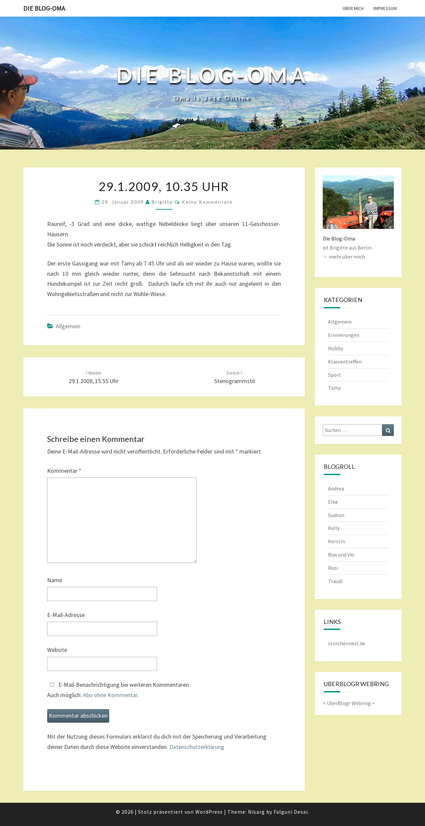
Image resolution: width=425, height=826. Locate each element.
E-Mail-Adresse (66, 615)
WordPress (209, 811)
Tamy (334, 387)
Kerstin (336, 541)
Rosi (333, 568)
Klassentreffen (345, 361)
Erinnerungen (343, 335)
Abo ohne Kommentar (110, 695)
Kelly (334, 528)
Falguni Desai (291, 811)
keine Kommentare (207, 202)
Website (57, 650)
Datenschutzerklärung (196, 747)
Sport (334, 374)
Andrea (336, 488)
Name (54, 580)
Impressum (385, 8)
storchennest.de (346, 643)
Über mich (353, 8)
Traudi (335, 581)
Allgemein (68, 326)
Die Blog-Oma (44, 8)
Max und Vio (341, 554)
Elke (333, 501)
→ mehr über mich (344, 256)
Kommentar (64, 470)
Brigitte (162, 202)
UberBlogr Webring (349, 703)
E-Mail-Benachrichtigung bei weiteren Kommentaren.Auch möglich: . (118, 690)
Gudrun (336, 515)
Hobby (335, 348)
